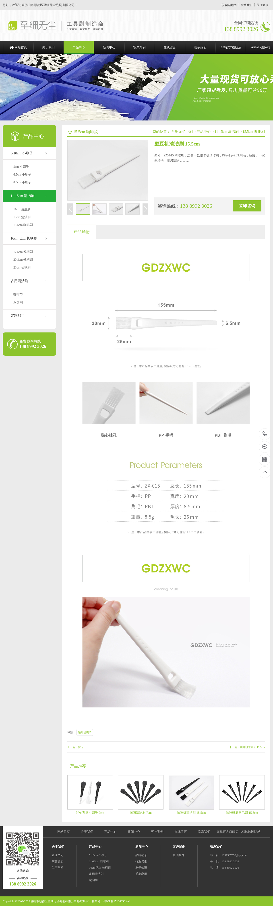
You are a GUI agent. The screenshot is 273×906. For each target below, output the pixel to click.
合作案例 (178, 855)
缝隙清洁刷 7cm (141, 812)
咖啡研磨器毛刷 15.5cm (242, 812)
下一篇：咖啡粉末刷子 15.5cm (247, 747)
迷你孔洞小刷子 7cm (90, 812)
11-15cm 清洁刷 (22, 196)
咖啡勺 (18, 294)
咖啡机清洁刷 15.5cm (191, 812)
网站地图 (231, 5)
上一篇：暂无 (75, 747)
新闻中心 (109, 47)
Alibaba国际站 (250, 831)
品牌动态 (141, 855)
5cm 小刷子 (21, 166)
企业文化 (57, 855)
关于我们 (48, 47)
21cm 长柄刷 (22, 267)
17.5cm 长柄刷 (23, 252)
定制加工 (17, 316)
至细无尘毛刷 (182, 131)
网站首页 (20, 47)
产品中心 (78, 47)
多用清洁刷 (19, 281)
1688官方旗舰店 (230, 47)
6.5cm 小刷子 (22, 174)
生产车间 (57, 867)
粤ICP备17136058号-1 (116, 901)
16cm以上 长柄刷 (23, 238)
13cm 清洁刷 (22, 217)
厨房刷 (18, 302)
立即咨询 (247, 206)
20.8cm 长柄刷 (23, 259)
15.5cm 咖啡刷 (23, 225)
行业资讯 (141, 861)
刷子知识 (141, 867)
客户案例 (139, 47)
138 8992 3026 (265, 434)
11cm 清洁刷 (21, 209)
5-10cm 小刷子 (21, 153)
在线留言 (169, 47)
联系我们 (246, 5)
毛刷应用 (141, 873)
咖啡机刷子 (84, 732)
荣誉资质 (57, 861)
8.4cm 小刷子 (22, 182)
